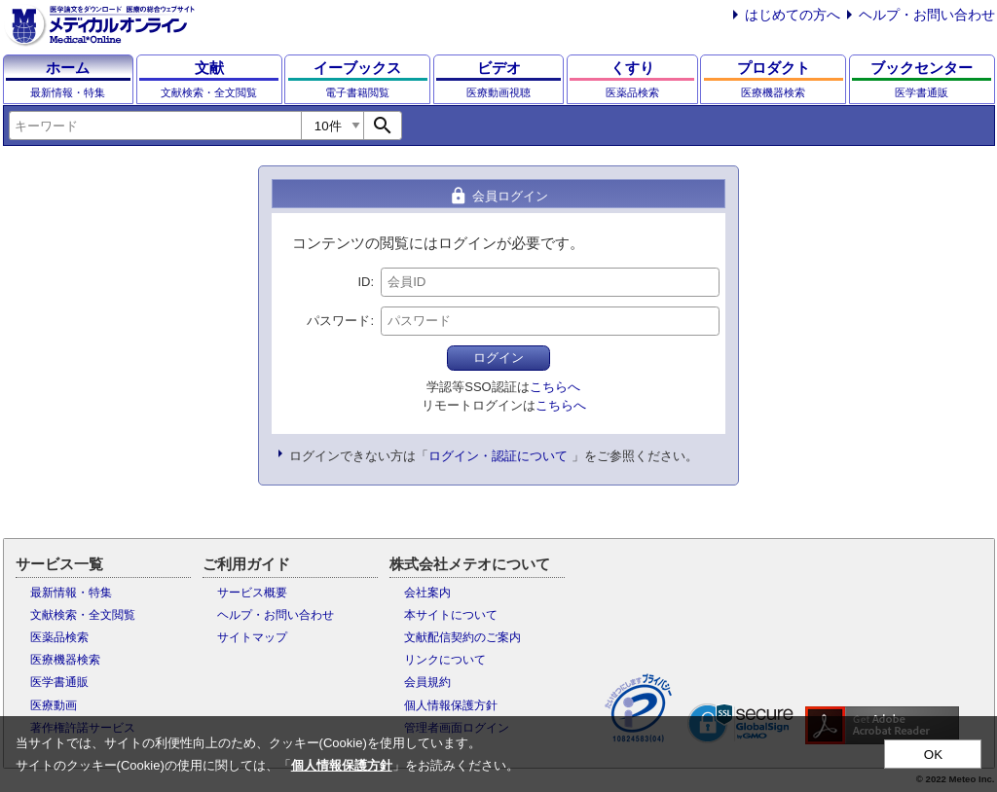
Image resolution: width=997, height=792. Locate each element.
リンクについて (445, 659)
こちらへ (555, 386)
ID (363, 281)
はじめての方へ (792, 14)
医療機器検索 (65, 659)
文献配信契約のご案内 (462, 637)
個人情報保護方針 (451, 705)
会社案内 (427, 592)
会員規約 (427, 682)
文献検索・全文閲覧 (82, 615)
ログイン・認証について (498, 456)
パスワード (338, 320)
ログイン (498, 357)
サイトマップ (252, 637)
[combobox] (155, 125)
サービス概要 (252, 592)
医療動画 (53, 705)
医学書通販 (59, 682)
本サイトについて (451, 615)
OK (933, 754)
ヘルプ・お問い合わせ (927, 14)
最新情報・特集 (71, 592)
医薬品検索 (59, 637)
